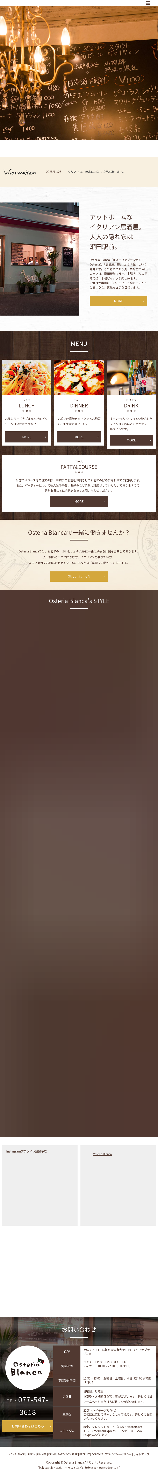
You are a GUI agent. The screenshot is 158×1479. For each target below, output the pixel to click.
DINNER (41, 1454)
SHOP (21, 1454)
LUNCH (31, 1454)
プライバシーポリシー (118, 1454)
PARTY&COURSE (68, 1454)
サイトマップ (141, 1454)
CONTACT (97, 1454)
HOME (12, 1454)
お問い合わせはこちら (27, 1426)
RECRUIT (84, 1454)
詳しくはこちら (79, 576)
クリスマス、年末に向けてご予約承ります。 (96, 172)
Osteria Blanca (102, 1154)
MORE (118, 300)
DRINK (52, 1454)
